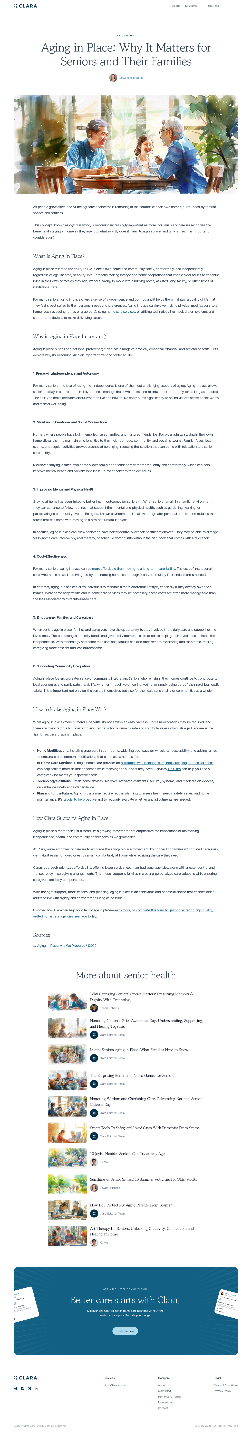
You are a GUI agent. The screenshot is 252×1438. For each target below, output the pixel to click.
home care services (121, 312)
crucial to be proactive (80, 799)
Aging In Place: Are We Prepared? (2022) (67, 946)
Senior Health (126, 35)
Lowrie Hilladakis (131, 77)
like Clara (174, 769)
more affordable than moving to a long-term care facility (133, 569)
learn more (122, 910)
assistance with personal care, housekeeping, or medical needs (167, 763)
